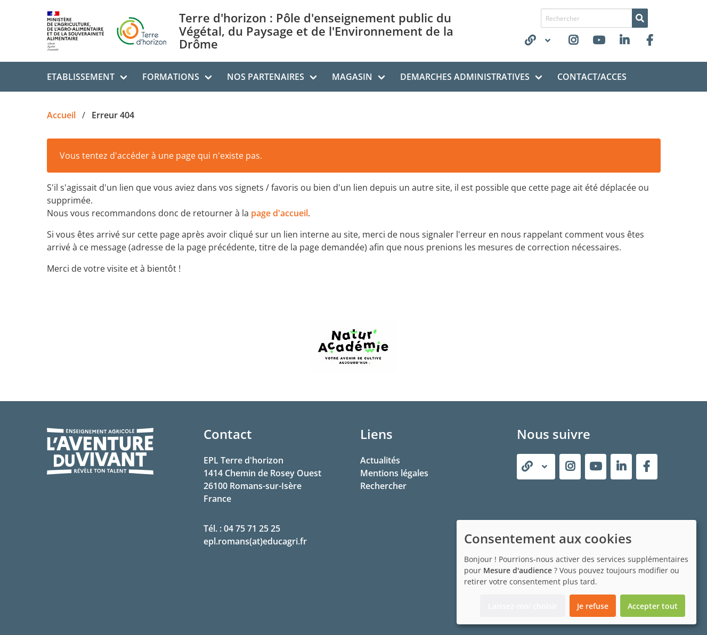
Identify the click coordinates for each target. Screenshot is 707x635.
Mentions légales (394, 473)
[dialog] (576, 572)
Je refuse (592, 606)
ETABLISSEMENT (81, 77)
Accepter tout (653, 606)
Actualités (380, 460)
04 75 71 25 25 (252, 528)
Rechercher (383, 486)
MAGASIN (352, 77)
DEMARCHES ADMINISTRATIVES (465, 77)
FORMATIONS (170, 77)
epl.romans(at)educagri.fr (255, 541)
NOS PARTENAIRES (265, 77)
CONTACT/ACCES (592, 77)
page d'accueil (279, 213)
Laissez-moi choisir (522, 606)
